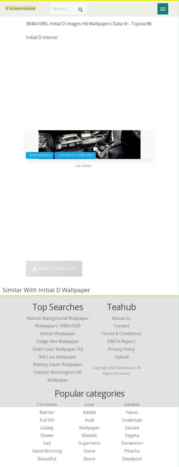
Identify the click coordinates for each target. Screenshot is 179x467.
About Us (121, 318)
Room (89, 459)
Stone (89, 451)
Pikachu (132, 451)
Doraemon (132, 443)
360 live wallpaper (57, 357)
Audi (89, 420)
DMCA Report (121, 341)
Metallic (89, 435)
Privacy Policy (121, 349)
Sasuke (132, 428)
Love (89, 404)
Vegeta (132, 435)
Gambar (132, 404)
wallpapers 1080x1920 (57, 326)
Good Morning (47, 451)
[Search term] (68, 9)
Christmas (47, 404)
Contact (121, 326)
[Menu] (162, 9)
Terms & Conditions (121, 333)
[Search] (80, 9)
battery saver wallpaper (57, 364)
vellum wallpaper (57, 333)
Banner (47, 412)
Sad (47, 443)
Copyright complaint (75, 155)
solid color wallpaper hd (58, 349)
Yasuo (132, 412)
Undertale (132, 420)
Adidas (89, 412)
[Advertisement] (89, 87)
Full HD (47, 420)
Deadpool (132, 459)
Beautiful (47, 459)
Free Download (54, 268)
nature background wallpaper (58, 318)
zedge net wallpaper (57, 341)
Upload (121, 357)
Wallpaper (89, 428)
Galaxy (47, 428)
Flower (47, 435)
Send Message (39, 155)
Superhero (89, 443)
